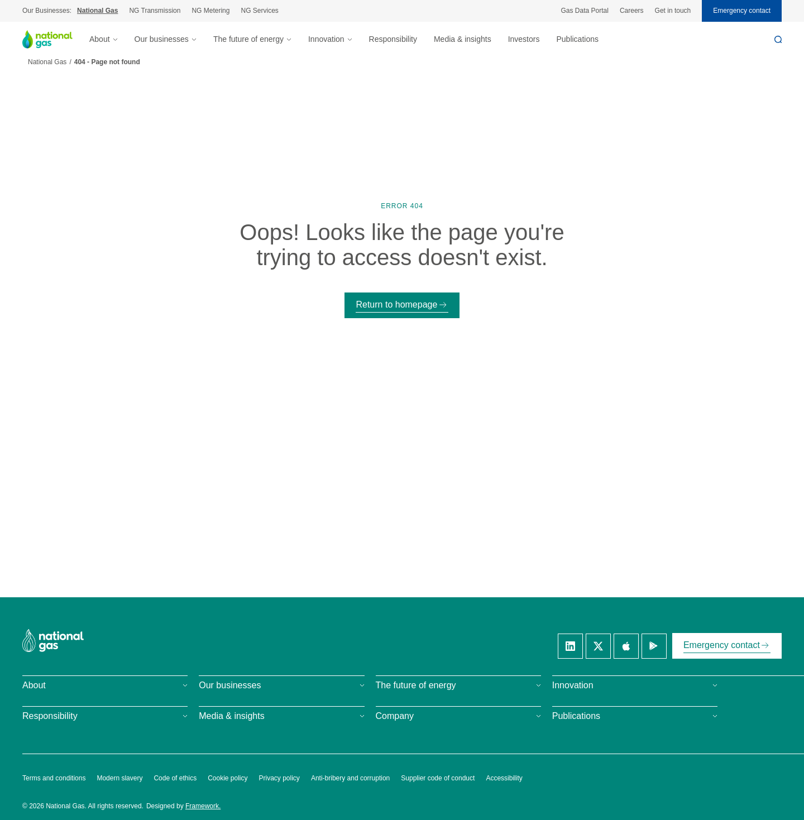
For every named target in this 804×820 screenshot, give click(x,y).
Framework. (203, 806)
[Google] (654, 646)
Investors (524, 39)
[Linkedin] (570, 646)
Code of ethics (175, 778)
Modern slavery (119, 778)
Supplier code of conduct (438, 778)
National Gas (97, 11)
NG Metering (210, 11)
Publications (577, 39)
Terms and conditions (53, 778)
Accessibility (504, 778)
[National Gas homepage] (55, 39)
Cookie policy (227, 778)
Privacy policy (279, 778)
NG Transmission (154, 11)
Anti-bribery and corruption (350, 778)
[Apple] (626, 646)
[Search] (778, 39)
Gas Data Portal (585, 11)
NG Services (259, 11)
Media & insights (462, 39)
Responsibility (393, 39)
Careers (632, 11)
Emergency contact (741, 11)
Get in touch (673, 11)
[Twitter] (598, 646)
